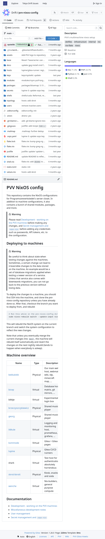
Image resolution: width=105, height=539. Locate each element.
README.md (12, 156)
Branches (32, 27)
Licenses (43, 536)
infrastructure (80, 41)
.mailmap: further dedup (33, 131)
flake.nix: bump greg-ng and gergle (37, 141)
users (9, 105)
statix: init (26, 167)
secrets (10, 90)
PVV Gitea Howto (80, 536)
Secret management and (29, 517)
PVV (59, 536)
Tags (52, 27)
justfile (10, 151)
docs (9, 65)
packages (11, 85)
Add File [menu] (39, 38)
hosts (9, 70)
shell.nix (10, 161)
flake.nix (10, 146)
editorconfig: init (29, 110)
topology (11, 100)
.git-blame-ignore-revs (13, 121)
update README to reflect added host (38, 156)
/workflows (13, 50)
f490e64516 (25, 45)
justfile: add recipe (34, 126)
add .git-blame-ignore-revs (33, 121)
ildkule (11, 429)
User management (20, 513)
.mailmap (11, 131)
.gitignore (11, 126)
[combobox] (16, 38)
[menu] (20, 536)
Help (45, 3)
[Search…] (100, 27)
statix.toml (11, 167)
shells (9, 95)
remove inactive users (31, 105)
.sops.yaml (11, 136)
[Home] (5, 3)
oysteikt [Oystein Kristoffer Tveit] (11, 44)
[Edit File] (58, 179)
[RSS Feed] (55, 13)
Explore (14, 3)
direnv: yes (26, 115)
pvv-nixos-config (28, 12)
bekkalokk (13, 374)
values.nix (11, 172)
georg (11, 416)
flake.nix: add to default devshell (40, 161)
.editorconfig (12, 110)
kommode (13, 442)
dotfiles (68, 41)
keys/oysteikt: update (31, 75)
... (45, 45)
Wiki (67, 536)
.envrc (9, 115)
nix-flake (69, 45)
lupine (11, 451)
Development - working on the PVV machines (34, 505)
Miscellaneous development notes (28, 509)
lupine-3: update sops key (33, 90)
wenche (12, 486)
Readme (70, 50)
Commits (12, 27)
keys (9, 75)
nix (99, 41)
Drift (14, 12)
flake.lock (11, 141)
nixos (77, 45)
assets (9, 55)
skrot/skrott (14, 474)
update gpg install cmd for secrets (37, 65)
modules (11, 80)
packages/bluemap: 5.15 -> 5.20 (36, 85)
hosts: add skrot (29, 100)
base (9, 60)
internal (92, 41)
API (52, 536)
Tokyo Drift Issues (30, 3)
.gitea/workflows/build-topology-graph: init (41, 50)
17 (73, 12)
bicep (11, 389)
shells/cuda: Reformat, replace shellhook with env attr (46, 95)
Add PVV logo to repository (34, 55)
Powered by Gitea (32, 532)
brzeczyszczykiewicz (18, 407)
